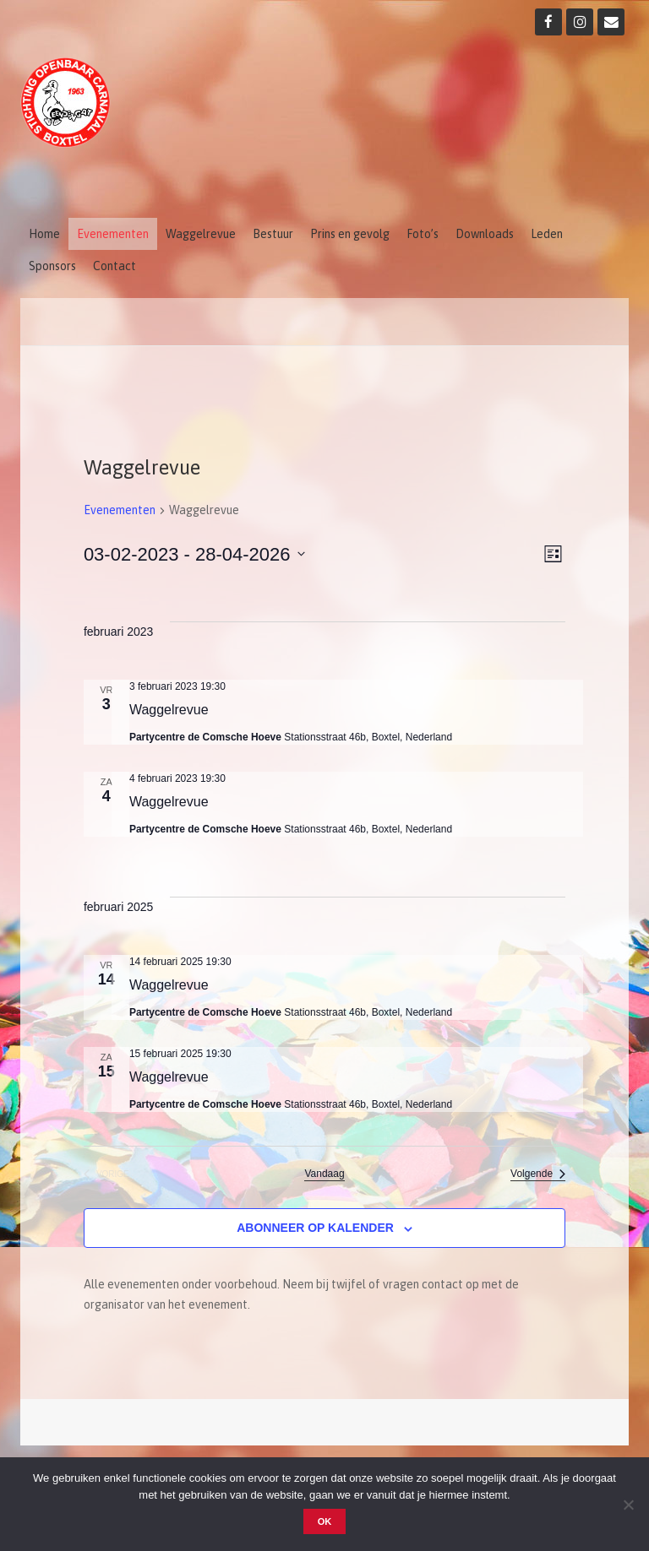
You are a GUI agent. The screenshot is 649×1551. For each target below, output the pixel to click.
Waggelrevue (201, 234)
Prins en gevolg (350, 234)
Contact (114, 266)
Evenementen (113, 234)
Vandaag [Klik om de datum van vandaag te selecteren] (324, 1174)
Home (44, 234)
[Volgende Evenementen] (537, 1174)
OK (325, 1521)
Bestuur (273, 234)
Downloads (484, 234)
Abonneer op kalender (315, 1227)
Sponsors (52, 266)
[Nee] (627, 1504)
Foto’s (422, 234)
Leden (547, 234)
